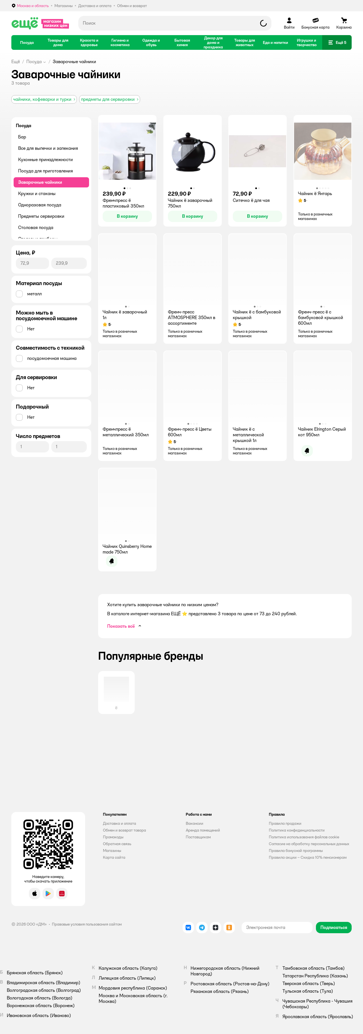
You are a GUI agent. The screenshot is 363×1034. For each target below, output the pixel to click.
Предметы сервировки (41, 216)
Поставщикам (198, 837)
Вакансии (194, 823)
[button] (337, 42)
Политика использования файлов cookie (304, 837)
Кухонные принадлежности (45, 159)
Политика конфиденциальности (297, 830)
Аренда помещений (203, 830)
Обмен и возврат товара (124, 830)
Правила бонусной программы (296, 850)
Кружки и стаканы (37, 193)
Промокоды (113, 837)
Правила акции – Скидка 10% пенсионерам (308, 857)
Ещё (15, 61)
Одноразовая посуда (39, 205)
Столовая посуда (35, 227)
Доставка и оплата (119, 823)
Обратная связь (117, 843)
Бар (22, 137)
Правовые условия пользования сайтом (87, 924)
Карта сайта (114, 857)
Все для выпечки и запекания (48, 148)
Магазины (112, 850)
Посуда (34, 61)
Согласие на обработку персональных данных (309, 843)
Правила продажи (285, 823)
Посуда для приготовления (45, 171)
